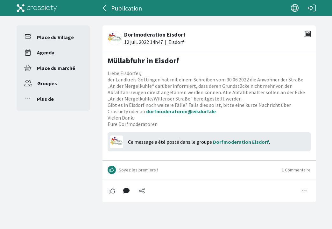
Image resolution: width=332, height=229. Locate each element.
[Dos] (105, 8)
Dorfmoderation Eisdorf (241, 142)
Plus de (45, 99)
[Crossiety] (37, 8)
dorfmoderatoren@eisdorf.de (181, 111)
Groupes (47, 83)
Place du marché (56, 68)
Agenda (45, 52)
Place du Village (55, 37)
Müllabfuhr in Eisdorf (143, 61)
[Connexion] (312, 8)
